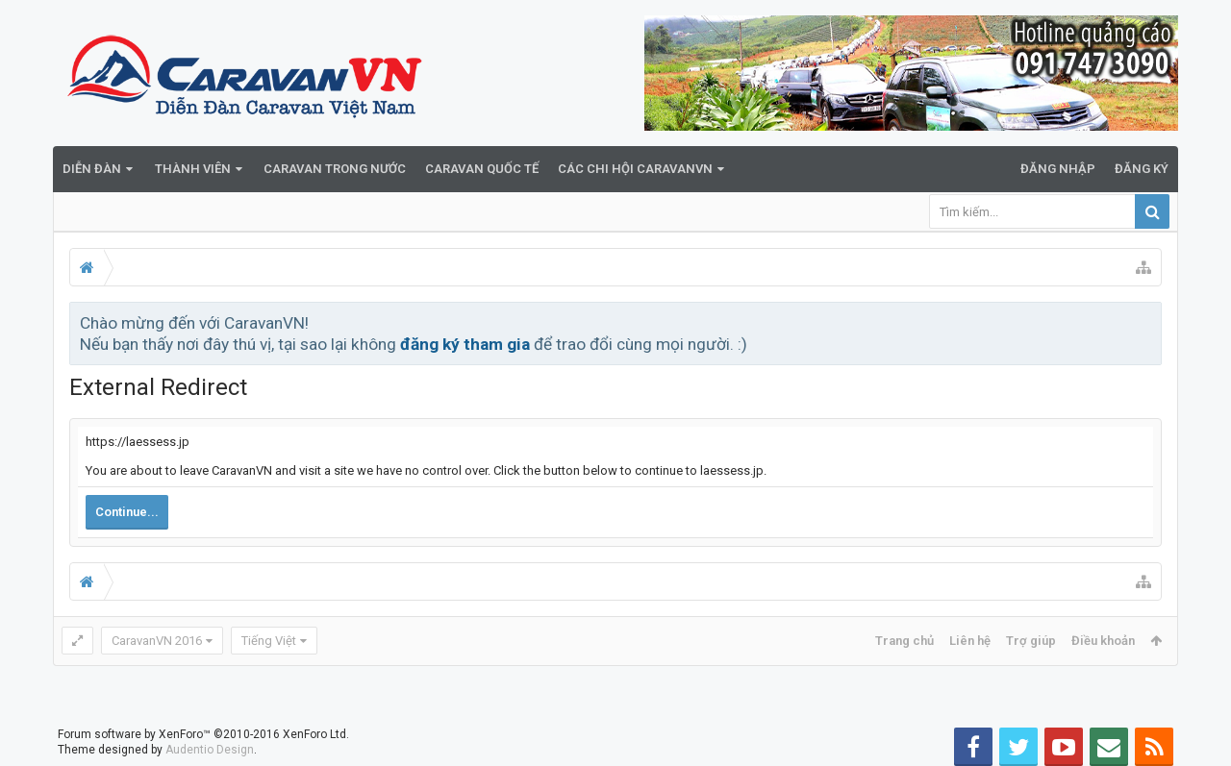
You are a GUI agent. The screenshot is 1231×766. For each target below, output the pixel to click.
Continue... (127, 512)
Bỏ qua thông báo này (1148, 322)
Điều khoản (1103, 640)
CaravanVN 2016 (157, 640)
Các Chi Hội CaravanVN (635, 168)
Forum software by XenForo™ (203, 734)
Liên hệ (970, 640)
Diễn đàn (92, 168)
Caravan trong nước (335, 168)
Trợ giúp (1031, 640)
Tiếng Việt (268, 640)
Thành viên (193, 168)
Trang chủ (904, 640)
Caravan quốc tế (482, 168)
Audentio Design (209, 749)
